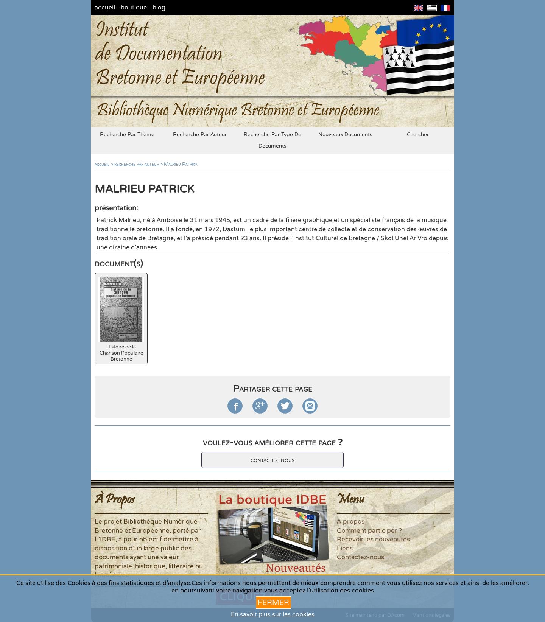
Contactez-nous (360, 557)
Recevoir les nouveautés (373, 539)
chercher (418, 135)
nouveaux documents (345, 135)
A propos (350, 522)
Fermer (273, 602)
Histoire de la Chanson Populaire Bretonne (121, 319)
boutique (134, 7)
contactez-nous (272, 460)
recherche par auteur (200, 135)
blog (159, 7)
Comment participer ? (369, 531)
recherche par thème (127, 135)
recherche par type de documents (272, 140)
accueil (105, 7)
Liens (345, 548)
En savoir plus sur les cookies (273, 614)
